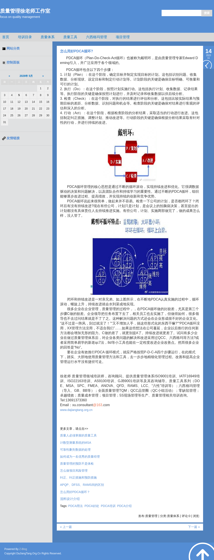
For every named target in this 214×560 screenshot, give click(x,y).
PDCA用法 (75, 506)
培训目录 (25, 37)
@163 (97, 405)
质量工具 (70, 37)
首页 (5, 37)
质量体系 (48, 37)
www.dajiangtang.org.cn (76, 410)
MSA (75, 442)
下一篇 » (194, 527)
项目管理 (123, 37)
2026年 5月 (26, 75)
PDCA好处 (92, 506)
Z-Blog (23, 549)
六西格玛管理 (96, 37)
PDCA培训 (108, 506)
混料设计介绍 (70, 499)
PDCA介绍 (124, 506)
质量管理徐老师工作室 (25, 11)
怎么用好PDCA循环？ (75, 492)
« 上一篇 (66, 527)
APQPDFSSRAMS (82, 484)
